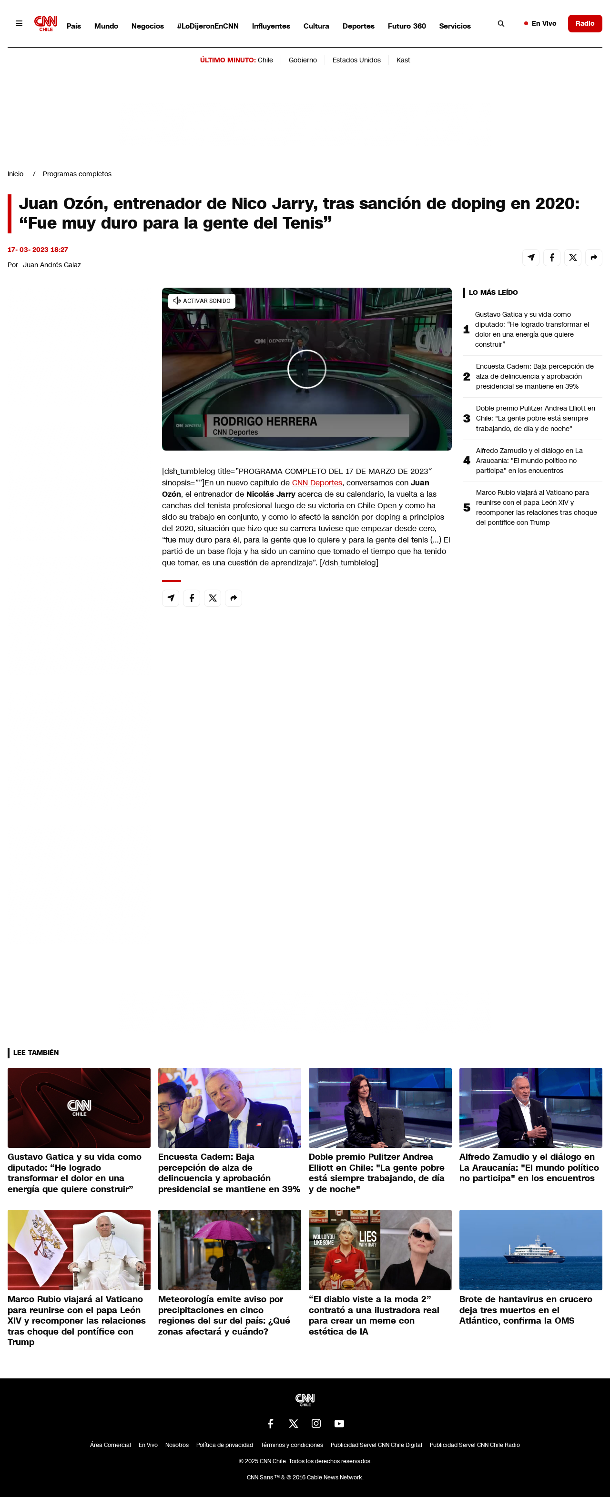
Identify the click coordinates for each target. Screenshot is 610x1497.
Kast (403, 60)
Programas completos (77, 174)
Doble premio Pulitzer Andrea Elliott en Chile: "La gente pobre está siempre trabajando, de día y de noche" (535, 418)
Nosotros (177, 1445)
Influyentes (271, 26)
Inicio (15, 174)
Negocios (148, 26)
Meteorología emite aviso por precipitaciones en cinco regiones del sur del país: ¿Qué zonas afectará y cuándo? (224, 1315)
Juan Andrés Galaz (52, 265)
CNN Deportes (317, 482)
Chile (265, 60)
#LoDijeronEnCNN (208, 26)
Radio (585, 23)
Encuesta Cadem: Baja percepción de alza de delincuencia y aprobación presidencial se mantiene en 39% (535, 376)
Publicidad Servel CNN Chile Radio (475, 1445)
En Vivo (540, 23)
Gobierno (303, 60)
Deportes (359, 26)
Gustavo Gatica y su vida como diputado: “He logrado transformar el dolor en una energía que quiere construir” (532, 329)
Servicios (455, 26)
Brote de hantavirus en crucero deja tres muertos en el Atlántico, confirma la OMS (525, 1310)
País (74, 26)
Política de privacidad (224, 1445)
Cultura (316, 26)
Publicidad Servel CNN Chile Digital (376, 1445)
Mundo (106, 26)
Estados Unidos (357, 60)
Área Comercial (110, 1445)
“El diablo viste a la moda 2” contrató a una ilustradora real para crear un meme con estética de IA (374, 1315)
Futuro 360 (407, 26)
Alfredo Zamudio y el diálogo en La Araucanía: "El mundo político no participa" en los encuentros (529, 460)
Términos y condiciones (292, 1445)
